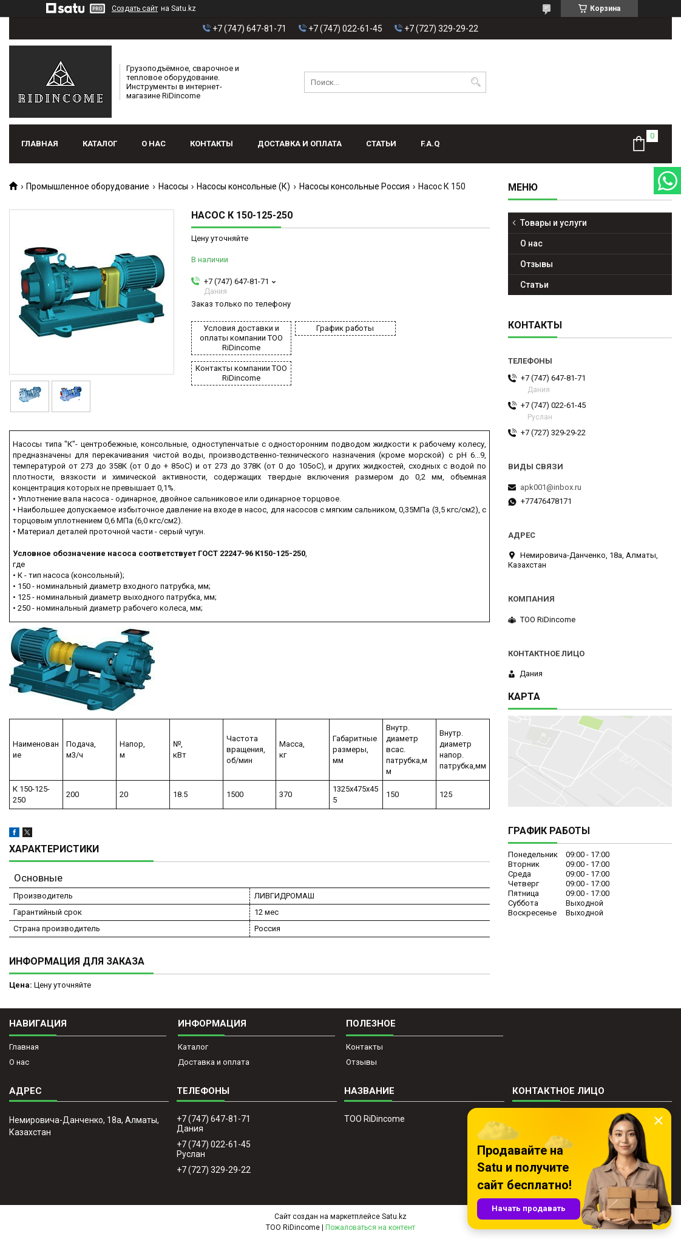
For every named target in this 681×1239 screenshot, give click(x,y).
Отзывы (536, 264)
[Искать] (475, 82)
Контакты (211, 143)
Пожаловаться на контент (370, 1227)
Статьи (381, 143)
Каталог (100, 143)
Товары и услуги (553, 223)
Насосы (173, 186)
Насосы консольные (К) (243, 186)
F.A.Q (430, 143)
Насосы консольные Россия (354, 186)
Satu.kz (394, 1216)
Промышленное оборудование (87, 186)
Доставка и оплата (299, 143)
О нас (153, 143)
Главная (39, 143)
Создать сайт (135, 8)
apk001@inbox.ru (550, 487)
